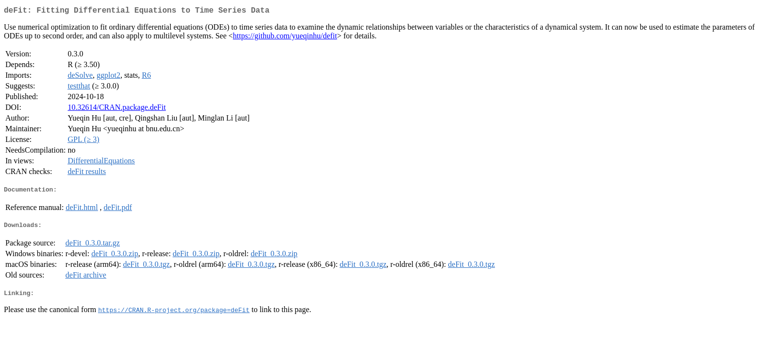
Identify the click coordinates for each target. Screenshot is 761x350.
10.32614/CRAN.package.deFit (116, 109)
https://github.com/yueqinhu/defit (285, 38)
